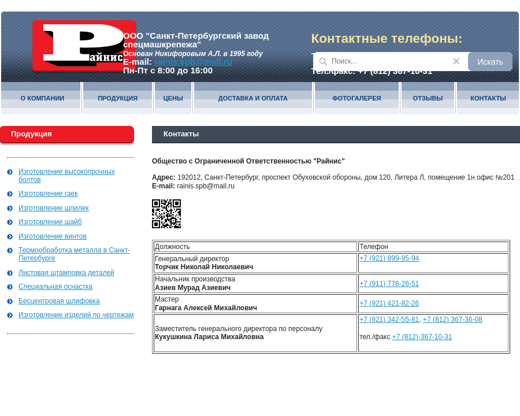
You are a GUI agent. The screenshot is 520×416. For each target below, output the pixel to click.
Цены (173, 98)
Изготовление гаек (48, 194)
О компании (43, 98)
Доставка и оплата (253, 98)
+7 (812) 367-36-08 (452, 319)
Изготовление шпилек (53, 208)
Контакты (488, 98)
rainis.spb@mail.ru (193, 61)
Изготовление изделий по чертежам (75, 315)
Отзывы (428, 98)
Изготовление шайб (50, 222)
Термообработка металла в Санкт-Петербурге (74, 254)
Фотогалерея (356, 98)
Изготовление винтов (52, 236)
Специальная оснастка (55, 287)
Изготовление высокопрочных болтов (66, 176)
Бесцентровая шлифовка (59, 301)
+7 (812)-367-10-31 (422, 337)
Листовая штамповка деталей (66, 273)
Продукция (118, 98)
